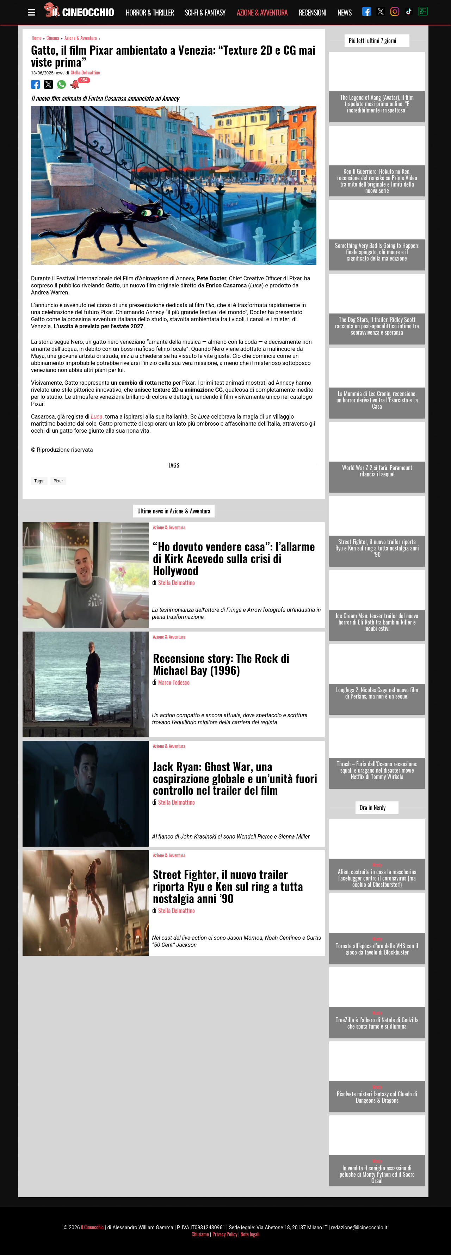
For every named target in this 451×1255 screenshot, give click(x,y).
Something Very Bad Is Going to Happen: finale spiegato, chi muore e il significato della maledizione (377, 251)
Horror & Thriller (150, 12)
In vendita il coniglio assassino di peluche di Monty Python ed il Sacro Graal (377, 1174)
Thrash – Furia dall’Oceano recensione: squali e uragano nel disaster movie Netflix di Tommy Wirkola (377, 770)
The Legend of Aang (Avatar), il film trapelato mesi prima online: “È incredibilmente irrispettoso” (377, 103)
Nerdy (377, 864)
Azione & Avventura (262, 12)
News (344, 12)
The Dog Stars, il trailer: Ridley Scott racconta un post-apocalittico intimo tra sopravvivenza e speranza (377, 325)
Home (36, 38)
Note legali (250, 1234)
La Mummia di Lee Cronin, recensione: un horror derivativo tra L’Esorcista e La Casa (377, 399)
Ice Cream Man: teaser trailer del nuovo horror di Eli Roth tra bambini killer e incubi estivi (377, 622)
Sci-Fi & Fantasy (205, 12)
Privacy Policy (224, 1234)
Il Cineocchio (92, 1227)
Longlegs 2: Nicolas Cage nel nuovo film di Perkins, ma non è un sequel (377, 693)
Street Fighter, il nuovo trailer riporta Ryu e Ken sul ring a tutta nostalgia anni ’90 (377, 548)
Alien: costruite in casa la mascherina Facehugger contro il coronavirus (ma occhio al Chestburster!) (377, 878)
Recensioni (312, 12)
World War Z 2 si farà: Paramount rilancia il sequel (377, 470)
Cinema (53, 38)
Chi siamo (200, 1234)
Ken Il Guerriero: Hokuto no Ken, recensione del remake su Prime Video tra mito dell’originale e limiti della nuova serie (377, 181)
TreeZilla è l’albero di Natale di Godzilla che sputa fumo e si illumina (377, 1023)
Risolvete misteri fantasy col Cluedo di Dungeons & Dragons (377, 1097)
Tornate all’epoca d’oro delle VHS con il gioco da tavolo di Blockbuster (377, 949)
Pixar (58, 481)
